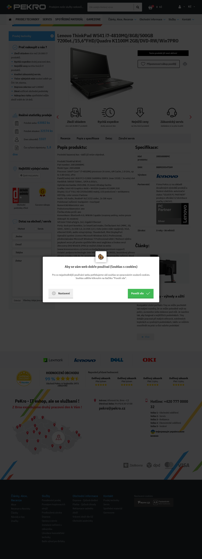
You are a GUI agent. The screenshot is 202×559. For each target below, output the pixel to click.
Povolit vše (140, 293)
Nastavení (61, 293)
